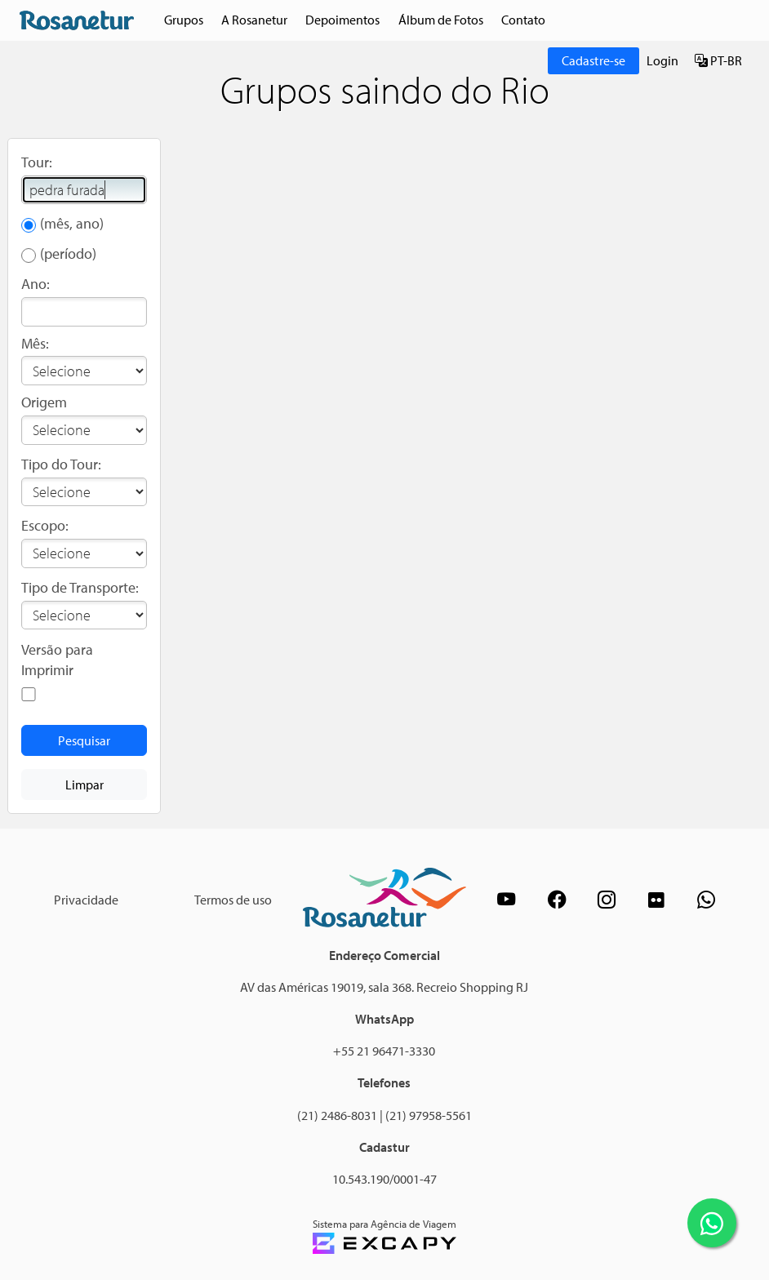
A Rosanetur (254, 19)
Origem (44, 402)
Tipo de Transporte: (80, 587)
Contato (523, 19)
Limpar (84, 784)
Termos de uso (233, 899)
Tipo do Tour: (61, 464)
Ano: (35, 283)
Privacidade (86, 899)
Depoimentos (342, 19)
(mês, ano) (72, 223)
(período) (68, 253)
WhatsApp (384, 1019)
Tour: (36, 162)
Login (662, 60)
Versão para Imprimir (57, 660)
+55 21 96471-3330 (384, 1050)
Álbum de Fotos (440, 19)
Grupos (183, 19)
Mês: (35, 343)
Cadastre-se (594, 60)
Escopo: (45, 525)
